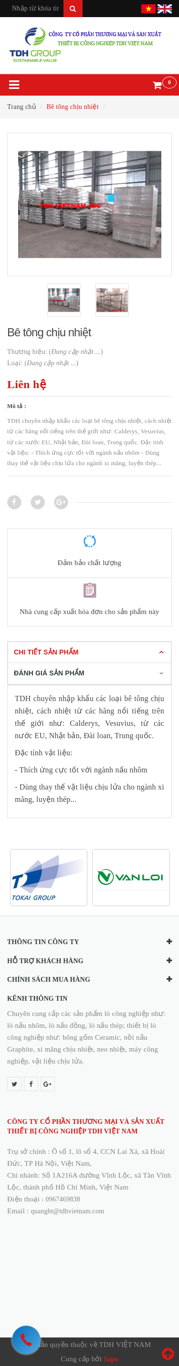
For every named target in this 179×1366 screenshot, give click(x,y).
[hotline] (26, 1340)
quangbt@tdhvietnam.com (68, 1211)
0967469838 (63, 1199)
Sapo (111, 1359)
